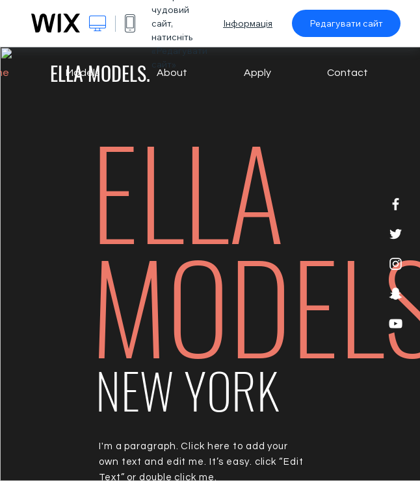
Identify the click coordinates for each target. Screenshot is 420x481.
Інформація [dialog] (247, 23)
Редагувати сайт (346, 23)
